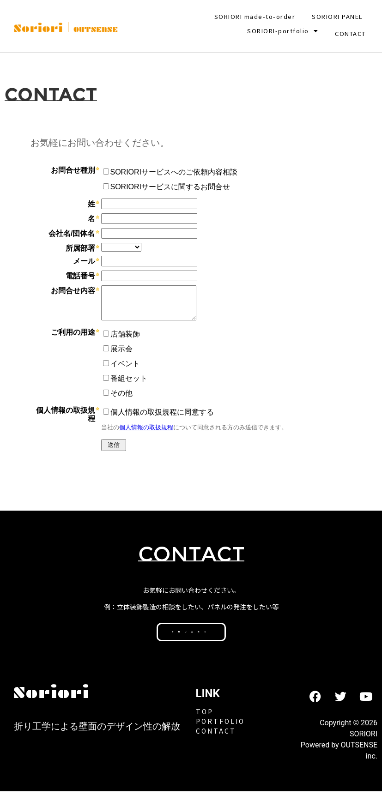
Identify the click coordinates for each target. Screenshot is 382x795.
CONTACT (350, 30)
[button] (282, 31)
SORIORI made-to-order (255, 16)
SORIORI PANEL (337, 16)
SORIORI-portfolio (282, 30)
